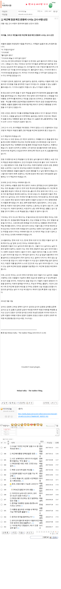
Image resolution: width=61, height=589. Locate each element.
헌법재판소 (40, 453)
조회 (57, 443)
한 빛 (41, 505)
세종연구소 (40, 510)
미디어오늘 (22, 11)
